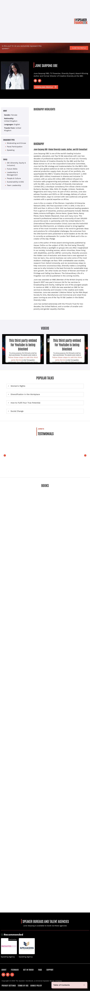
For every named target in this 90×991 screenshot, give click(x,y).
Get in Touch (29, 969)
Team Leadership (14, 185)
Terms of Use (23, 985)
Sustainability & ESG (15, 182)
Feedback (15, 969)
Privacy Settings (9, 985)
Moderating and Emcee (16, 143)
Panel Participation (14, 147)
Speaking (10, 150)
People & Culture (14, 178)
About (4, 969)
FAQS (40, 969)
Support (50, 969)
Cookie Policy (36, 985)
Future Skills (12, 169)
